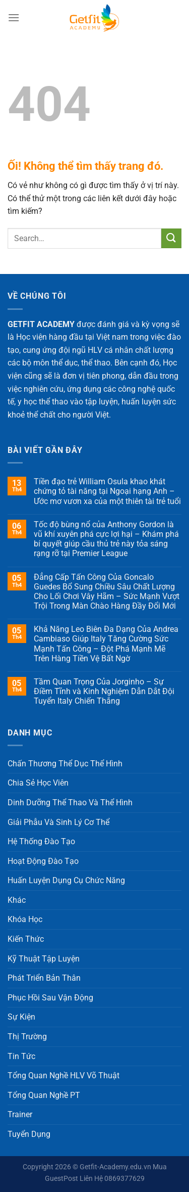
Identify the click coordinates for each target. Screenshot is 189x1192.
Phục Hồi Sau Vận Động (50, 997)
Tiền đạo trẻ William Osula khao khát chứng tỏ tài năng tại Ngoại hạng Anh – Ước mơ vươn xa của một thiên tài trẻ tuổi (107, 491)
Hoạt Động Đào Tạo (43, 861)
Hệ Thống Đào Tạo (41, 841)
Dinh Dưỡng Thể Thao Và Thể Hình (70, 802)
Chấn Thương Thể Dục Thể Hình (65, 763)
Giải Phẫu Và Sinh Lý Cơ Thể (58, 822)
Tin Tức (21, 1056)
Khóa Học (25, 919)
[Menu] (14, 17)
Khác (17, 900)
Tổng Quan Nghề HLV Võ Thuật (63, 1075)
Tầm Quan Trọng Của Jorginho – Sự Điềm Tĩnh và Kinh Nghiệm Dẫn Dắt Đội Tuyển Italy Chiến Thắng (104, 691)
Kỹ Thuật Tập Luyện (44, 959)
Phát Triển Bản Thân (44, 978)
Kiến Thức (26, 939)
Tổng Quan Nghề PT (44, 1095)
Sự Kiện (21, 1017)
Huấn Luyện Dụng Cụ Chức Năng (66, 880)
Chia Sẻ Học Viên (38, 783)
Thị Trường (27, 1036)
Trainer (20, 1114)
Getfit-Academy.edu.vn (115, 1167)
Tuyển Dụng (29, 1134)
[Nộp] (171, 238)
